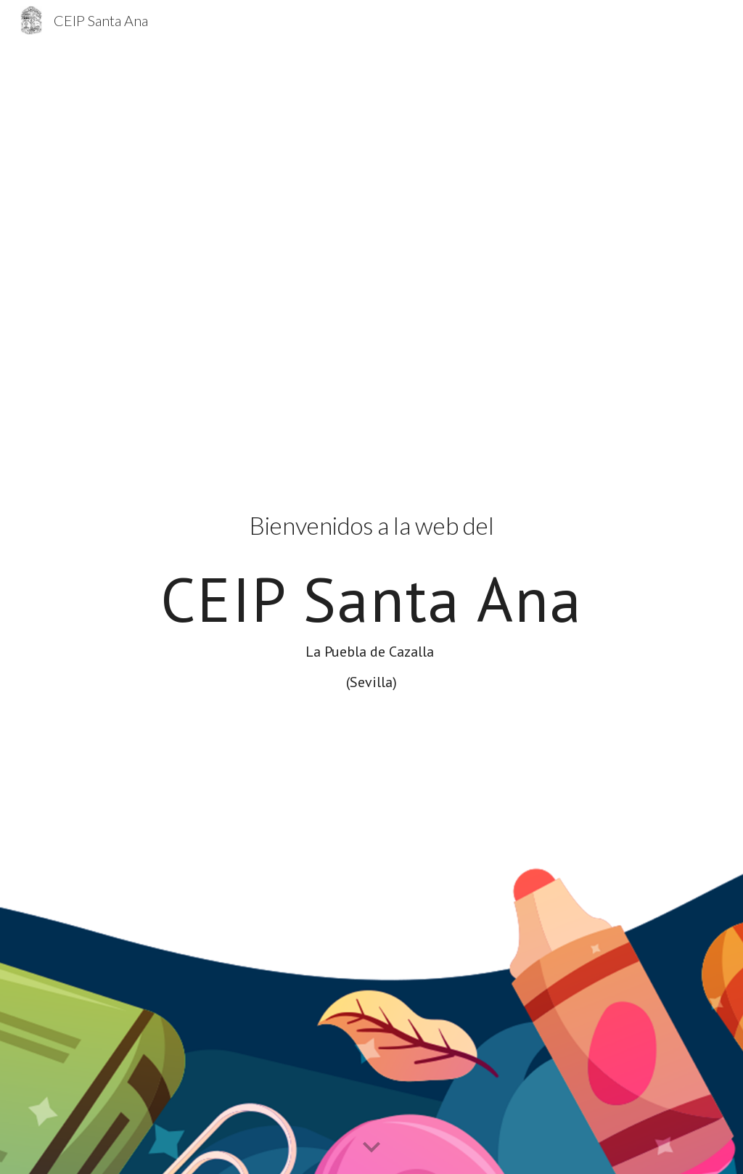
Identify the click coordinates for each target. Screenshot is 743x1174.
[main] (372, 607)
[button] (371, 1147)
